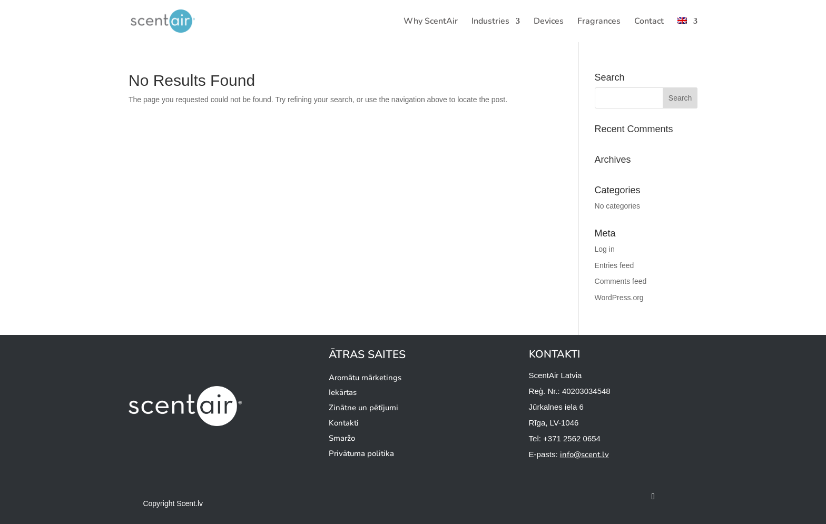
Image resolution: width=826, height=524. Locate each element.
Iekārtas (343, 392)
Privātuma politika (361, 453)
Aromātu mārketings (365, 377)
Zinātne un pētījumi (363, 407)
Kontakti (344, 423)
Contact (649, 22)
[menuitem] (687, 29)
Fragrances (599, 22)
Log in (605, 249)
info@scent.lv (584, 454)
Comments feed (621, 281)
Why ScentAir (431, 22)
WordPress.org (619, 297)
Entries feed (614, 265)
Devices (549, 22)
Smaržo (342, 438)
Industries (490, 22)
